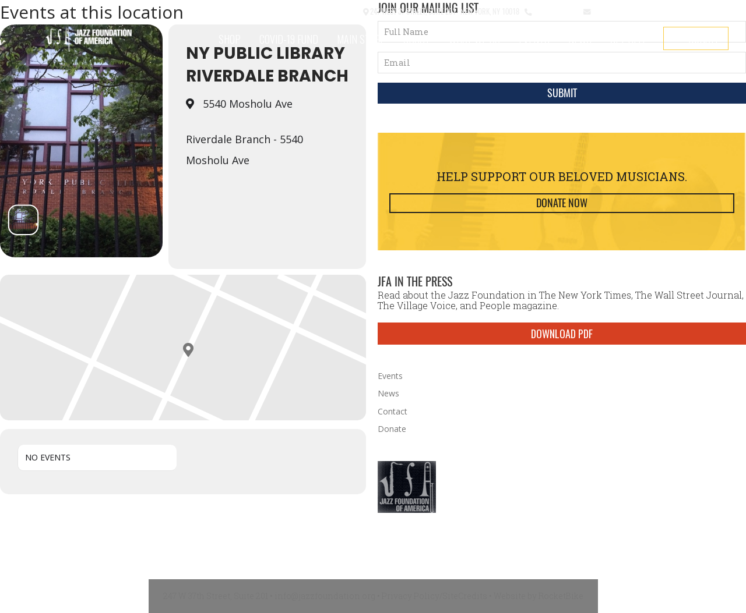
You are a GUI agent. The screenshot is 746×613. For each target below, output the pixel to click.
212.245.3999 (555, 11)
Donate (704, 38)
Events (534, 39)
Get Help (629, 39)
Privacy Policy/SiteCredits (434, 595)
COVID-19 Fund (288, 39)
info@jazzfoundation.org (635, 11)
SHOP (230, 39)
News (580, 39)
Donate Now (561, 203)
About (416, 39)
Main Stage (361, 39)
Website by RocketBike (538, 595)
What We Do (474, 39)
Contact (344, 11)
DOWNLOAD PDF (562, 333)
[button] (315, 12)
